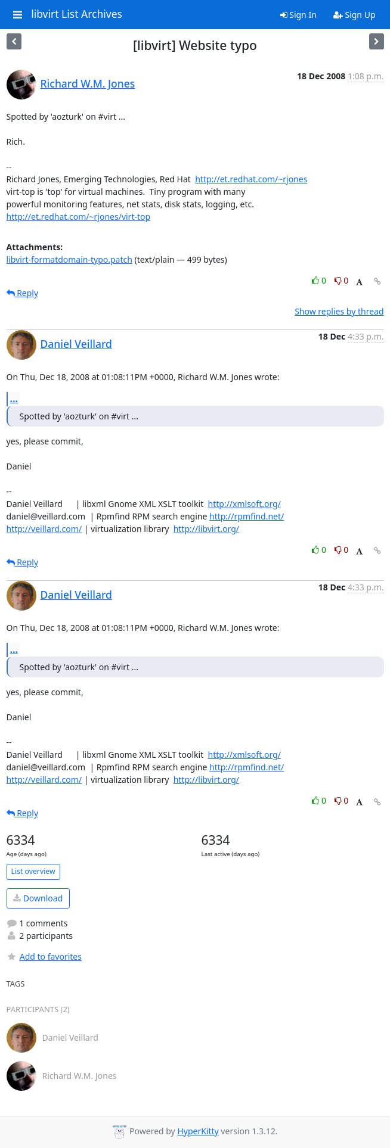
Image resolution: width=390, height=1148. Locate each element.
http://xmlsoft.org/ (244, 503)
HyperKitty (197, 1131)
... (14, 398)
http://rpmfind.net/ (246, 516)
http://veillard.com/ (44, 528)
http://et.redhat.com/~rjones (251, 179)
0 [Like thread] (320, 280)
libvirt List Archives (76, 14)
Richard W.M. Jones (88, 83)
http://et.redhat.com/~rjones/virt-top (79, 216)
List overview (33, 871)
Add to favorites (44, 956)
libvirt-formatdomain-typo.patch (69, 259)
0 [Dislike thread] (342, 280)
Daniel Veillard (76, 344)
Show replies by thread (339, 311)
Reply (23, 292)
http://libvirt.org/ (206, 528)
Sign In (298, 14)
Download (38, 898)
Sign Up (354, 14)
